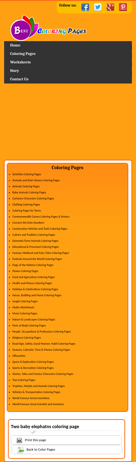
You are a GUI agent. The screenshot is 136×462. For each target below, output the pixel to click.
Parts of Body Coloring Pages (29, 325)
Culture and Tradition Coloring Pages (33, 234)
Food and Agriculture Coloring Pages (33, 277)
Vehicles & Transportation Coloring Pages (36, 392)
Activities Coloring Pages (26, 174)
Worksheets (20, 62)
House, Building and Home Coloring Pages (36, 295)
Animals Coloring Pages (26, 186)
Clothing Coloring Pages (26, 204)
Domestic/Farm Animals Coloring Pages (35, 240)
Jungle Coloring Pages (25, 301)
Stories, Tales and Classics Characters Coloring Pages (42, 374)
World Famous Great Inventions (31, 398)
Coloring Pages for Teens (26, 210)
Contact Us (19, 79)
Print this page (28, 439)
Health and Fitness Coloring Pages (32, 283)
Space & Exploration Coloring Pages (33, 362)
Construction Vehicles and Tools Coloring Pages (39, 228)
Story (14, 70)
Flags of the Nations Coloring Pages (32, 265)
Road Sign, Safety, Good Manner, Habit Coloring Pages (43, 343)
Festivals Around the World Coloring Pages (37, 259)
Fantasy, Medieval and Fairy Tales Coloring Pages (40, 253)
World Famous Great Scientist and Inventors (38, 404)
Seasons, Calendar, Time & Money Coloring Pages (41, 349)
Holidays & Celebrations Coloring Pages (35, 289)
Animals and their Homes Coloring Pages (36, 180)
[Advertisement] (68, 123)
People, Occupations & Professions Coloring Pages (41, 331)
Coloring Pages (23, 54)
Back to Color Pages (33, 449)
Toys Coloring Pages (23, 380)
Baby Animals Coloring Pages (29, 192)
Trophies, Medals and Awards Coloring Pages (38, 386)
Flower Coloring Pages (25, 271)
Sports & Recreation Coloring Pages (33, 368)
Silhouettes (18, 355)
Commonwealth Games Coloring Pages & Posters (41, 216)
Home (67, 28)
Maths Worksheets (23, 307)
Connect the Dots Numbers (28, 222)
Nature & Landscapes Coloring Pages (33, 319)
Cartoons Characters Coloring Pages (33, 198)
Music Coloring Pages (24, 313)
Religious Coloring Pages (26, 337)
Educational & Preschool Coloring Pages (35, 247)
